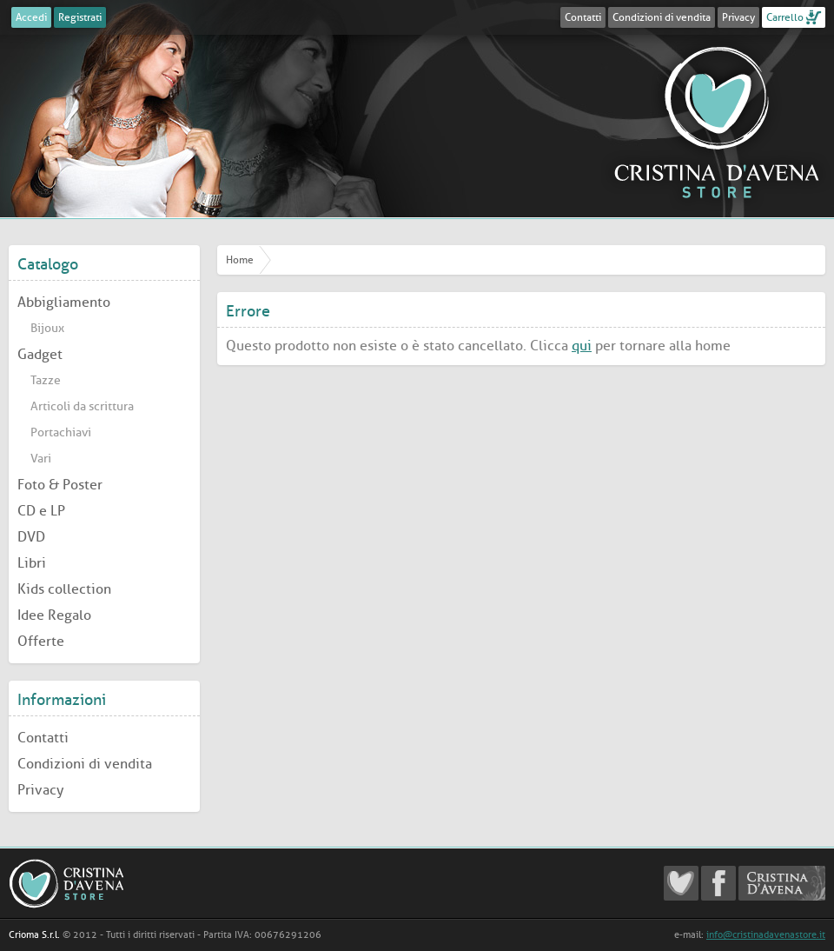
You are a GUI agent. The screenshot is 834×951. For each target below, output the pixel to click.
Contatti (583, 17)
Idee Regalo (54, 615)
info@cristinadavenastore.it (765, 935)
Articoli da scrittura (82, 406)
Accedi (31, 17)
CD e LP (41, 510)
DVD (31, 537)
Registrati (80, 17)
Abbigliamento (63, 302)
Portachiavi (60, 432)
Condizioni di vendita (661, 17)
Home (240, 260)
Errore (248, 311)
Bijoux (47, 328)
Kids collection (64, 589)
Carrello (785, 17)
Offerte (40, 641)
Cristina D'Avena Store (716, 121)
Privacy (738, 17)
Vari (40, 458)
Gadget (40, 354)
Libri (31, 563)
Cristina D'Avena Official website (781, 883)
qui (582, 345)
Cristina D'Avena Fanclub (681, 883)
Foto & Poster (60, 484)
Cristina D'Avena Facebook (718, 883)
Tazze (45, 380)
